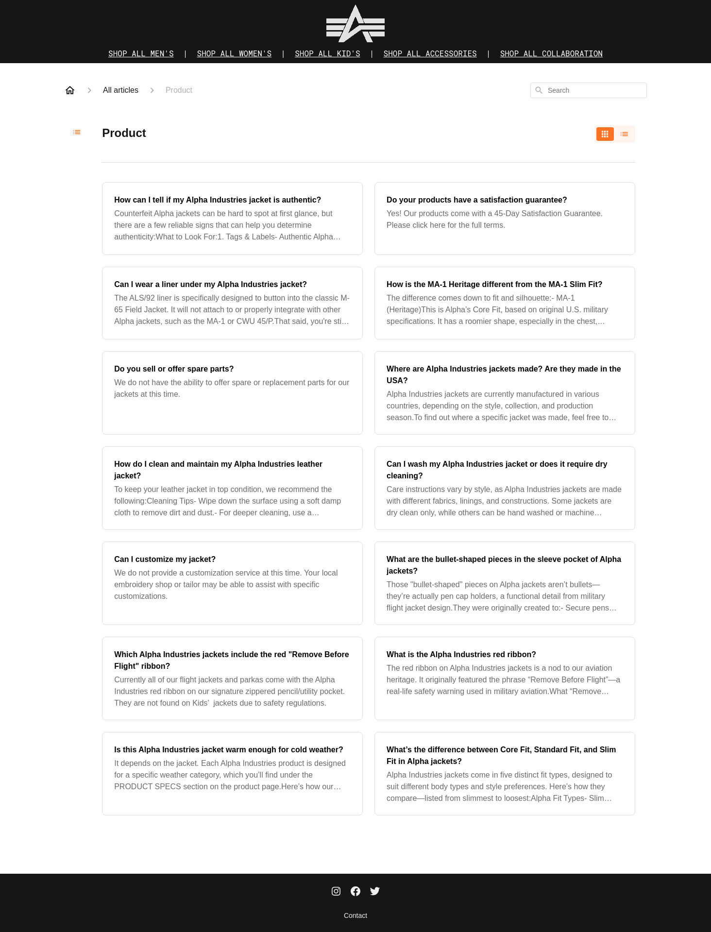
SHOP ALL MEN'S (140, 53)
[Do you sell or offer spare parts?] (232, 393)
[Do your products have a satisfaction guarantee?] (504, 218)
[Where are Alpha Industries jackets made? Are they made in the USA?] (504, 393)
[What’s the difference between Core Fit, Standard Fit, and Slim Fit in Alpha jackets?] (504, 773)
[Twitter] (375, 892)
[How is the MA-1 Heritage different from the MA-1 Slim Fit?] (504, 303)
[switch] (614, 134)
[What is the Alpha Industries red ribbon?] (504, 678)
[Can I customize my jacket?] (232, 583)
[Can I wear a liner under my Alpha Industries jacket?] (232, 303)
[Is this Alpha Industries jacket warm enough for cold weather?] (232, 773)
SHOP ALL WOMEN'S (234, 53)
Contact (355, 915)
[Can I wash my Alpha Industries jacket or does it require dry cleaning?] (504, 488)
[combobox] (588, 90)
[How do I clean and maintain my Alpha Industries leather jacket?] (232, 488)
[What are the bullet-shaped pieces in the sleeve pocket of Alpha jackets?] (504, 583)
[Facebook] (355, 892)
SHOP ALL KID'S (327, 53)
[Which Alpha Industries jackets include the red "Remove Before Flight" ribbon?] (232, 678)
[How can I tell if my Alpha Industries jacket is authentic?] (232, 218)
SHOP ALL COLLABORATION (551, 53)
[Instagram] (336, 892)
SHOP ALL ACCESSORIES (430, 53)
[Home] (70, 90)
